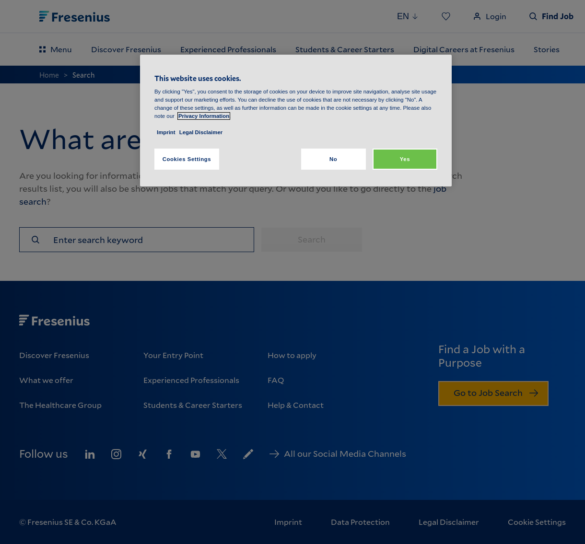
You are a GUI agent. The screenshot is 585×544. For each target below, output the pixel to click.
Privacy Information (203, 116)
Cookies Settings (187, 159)
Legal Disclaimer (200, 132)
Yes (405, 159)
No (333, 159)
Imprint (166, 132)
